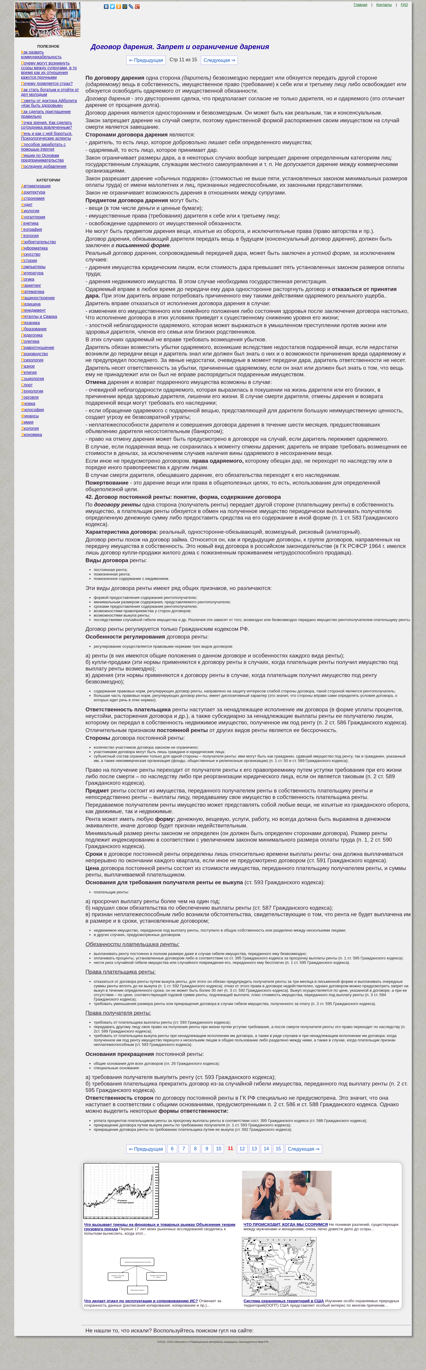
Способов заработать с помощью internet (43, 147)
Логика (27, 279)
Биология (30, 210)
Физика (28, 403)
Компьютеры (33, 266)
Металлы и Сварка (39, 316)
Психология (32, 360)
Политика (30, 341)
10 (218, 1148)
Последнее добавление (44, 166)
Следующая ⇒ (219, 60)
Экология (30, 428)
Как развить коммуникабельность (41, 54)
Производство (34, 353)
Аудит (27, 204)
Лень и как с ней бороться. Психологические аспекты (46, 136)
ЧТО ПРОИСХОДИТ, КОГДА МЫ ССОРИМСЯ (285, 1224)
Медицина (31, 304)
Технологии (32, 391)
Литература (32, 273)
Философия (32, 409)
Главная (360, 5)
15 (278, 1148)
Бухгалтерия (33, 217)
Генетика (29, 223)
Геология (30, 235)
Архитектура (33, 192)
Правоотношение (37, 347)
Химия (27, 422)
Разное (28, 366)
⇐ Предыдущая (146, 60)
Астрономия (33, 198)
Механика (30, 322)
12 (242, 1148)
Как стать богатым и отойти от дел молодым (50, 92)
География (31, 229)
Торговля (30, 397)
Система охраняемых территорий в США (283, 1301)
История (29, 260)
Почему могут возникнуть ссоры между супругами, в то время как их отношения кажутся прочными (49, 70)
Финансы (30, 416)
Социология (32, 378)
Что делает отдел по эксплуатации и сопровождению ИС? (141, 1301)
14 (266, 1148)
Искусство (31, 254)
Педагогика (32, 335)
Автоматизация (36, 186)
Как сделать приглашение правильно (46, 114)
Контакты (384, 5)
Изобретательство (38, 241)
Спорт (27, 384)
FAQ (404, 5)
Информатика (34, 248)
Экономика (31, 434)
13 (254, 1148)
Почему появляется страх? (47, 83)
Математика (32, 291)
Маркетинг (31, 285)
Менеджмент (33, 310)
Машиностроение (38, 297)
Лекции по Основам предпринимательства (42, 158)
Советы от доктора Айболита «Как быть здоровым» (49, 103)
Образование (34, 329)
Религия (29, 372)
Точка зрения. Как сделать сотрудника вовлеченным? (46, 125)
